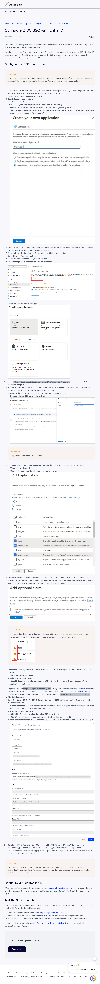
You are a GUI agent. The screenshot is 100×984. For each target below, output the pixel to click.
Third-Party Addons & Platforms (33, 976)
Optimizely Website (14, 973)
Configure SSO (40, 24)
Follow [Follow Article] (91, 37)
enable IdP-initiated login (59, 888)
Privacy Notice (47, 973)
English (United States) (60, 976)
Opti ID (28, 24)
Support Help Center (13, 24)
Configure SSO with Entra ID (60, 24)
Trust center (11, 976)
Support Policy (31, 973)
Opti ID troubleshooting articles (50, 923)
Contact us (17, 949)
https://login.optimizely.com (51, 913)
